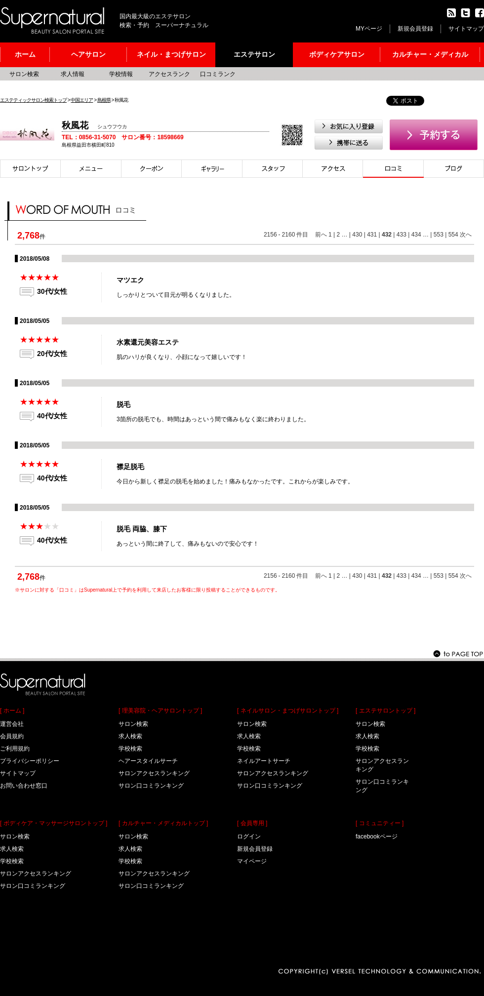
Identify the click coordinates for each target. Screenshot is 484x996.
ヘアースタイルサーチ (148, 760)
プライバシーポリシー (29, 760)
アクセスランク (169, 74)
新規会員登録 (415, 28)
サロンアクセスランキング (35, 873)
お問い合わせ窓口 (23, 785)
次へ (466, 234)
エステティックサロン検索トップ (33, 100)
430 (357, 234)
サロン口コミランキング (32, 885)
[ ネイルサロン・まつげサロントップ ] (287, 710)
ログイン (249, 836)
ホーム (25, 54)
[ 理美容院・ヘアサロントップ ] (160, 710)
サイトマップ (466, 28)
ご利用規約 (15, 748)
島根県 (104, 100)
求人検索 (12, 848)
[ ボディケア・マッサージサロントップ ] (53, 823)
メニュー (91, 168)
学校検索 (12, 861)
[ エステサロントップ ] (385, 710)
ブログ (454, 168)
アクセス (333, 168)
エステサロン (254, 54)
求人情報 (72, 74)
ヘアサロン (88, 54)
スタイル (212, 168)
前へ (321, 234)
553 (439, 234)
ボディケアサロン (336, 54)
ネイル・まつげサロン (171, 54)
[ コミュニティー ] (379, 823)
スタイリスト (272, 168)
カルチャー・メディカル (430, 54)
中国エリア (82, 100)
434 (416, 234)
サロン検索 (24, 74)
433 (401, 234)
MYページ (369, 28)
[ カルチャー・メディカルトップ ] (163, 823)
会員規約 (12, 736)
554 (453, 234)
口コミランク (218, 74)
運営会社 (12, 723)
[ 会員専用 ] (252, 823)
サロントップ (30, 168)
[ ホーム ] (12, 710)
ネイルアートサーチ (263, 760)
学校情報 (121, 74)
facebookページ (377, 836)
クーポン (151, 168)
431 (372, 234)
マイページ (252, 861)
